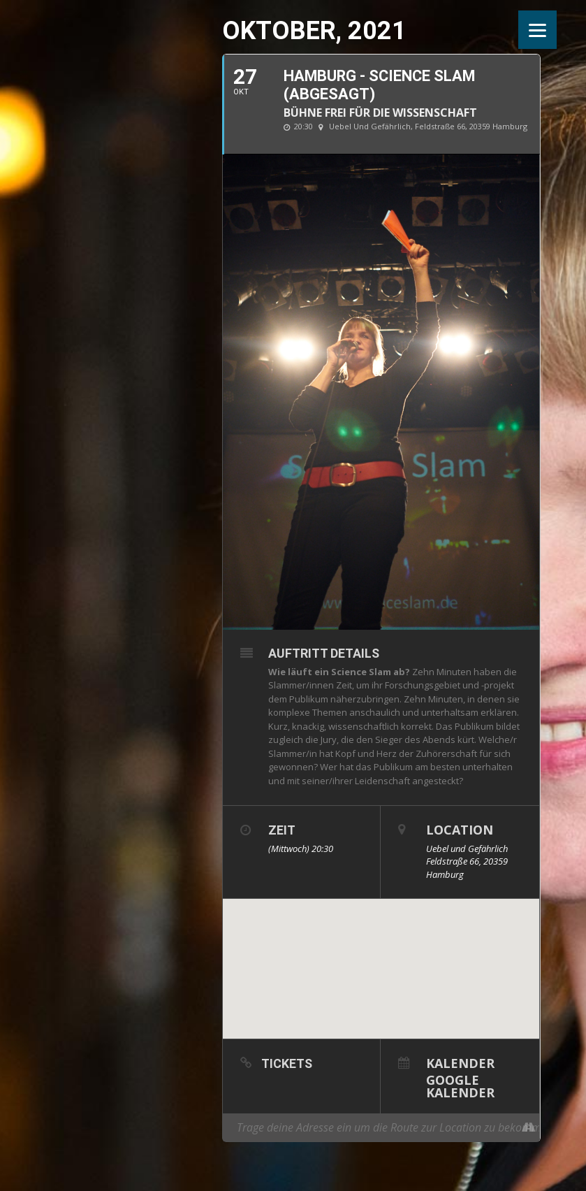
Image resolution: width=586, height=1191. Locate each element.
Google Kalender (460, 1085)
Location (459, 829)
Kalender (460, 1062)
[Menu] (537, 29)
